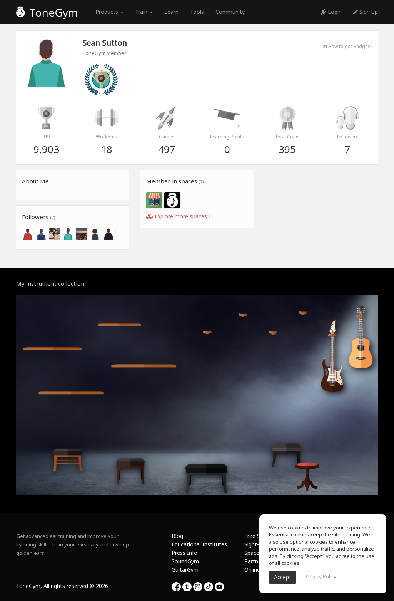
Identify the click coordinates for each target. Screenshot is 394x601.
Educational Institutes (199, 544)
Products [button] (109, 11)
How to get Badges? (347, 46)
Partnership (258, 561)
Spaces (253, 552)
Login (331, 11)
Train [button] (144, 11)
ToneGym (47, 12)
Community (230, 11)
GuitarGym (185, 569)
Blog (177, 535)
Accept (282, 577)
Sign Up (365, 11)
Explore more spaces (178, 216)
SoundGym (185, 561)
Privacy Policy (320, 576)
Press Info (184, 552)
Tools (197, 11)
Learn (171, 11)
